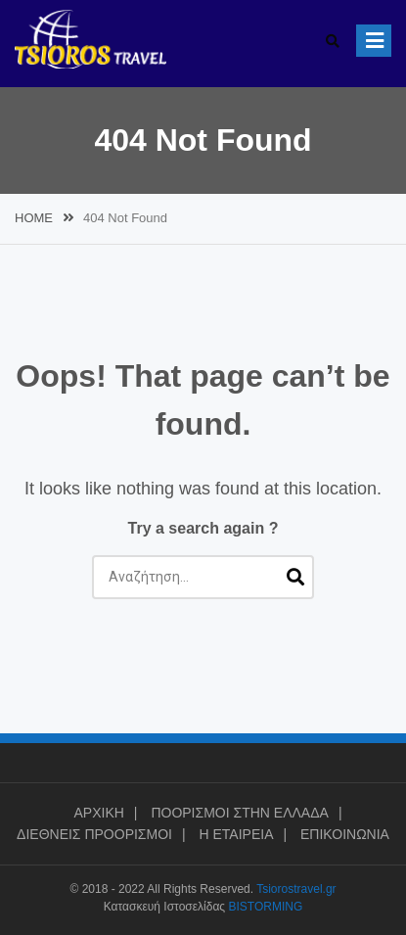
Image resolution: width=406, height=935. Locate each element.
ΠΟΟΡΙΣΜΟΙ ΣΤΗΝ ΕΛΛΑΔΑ (240, 812)
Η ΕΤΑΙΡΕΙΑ (236, 834)
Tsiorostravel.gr (296, 889)
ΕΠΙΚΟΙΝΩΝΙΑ (344, 834)
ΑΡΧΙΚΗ (98, 812)
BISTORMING (265, 906)
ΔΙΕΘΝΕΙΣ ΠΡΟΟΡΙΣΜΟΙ (94, 834)
